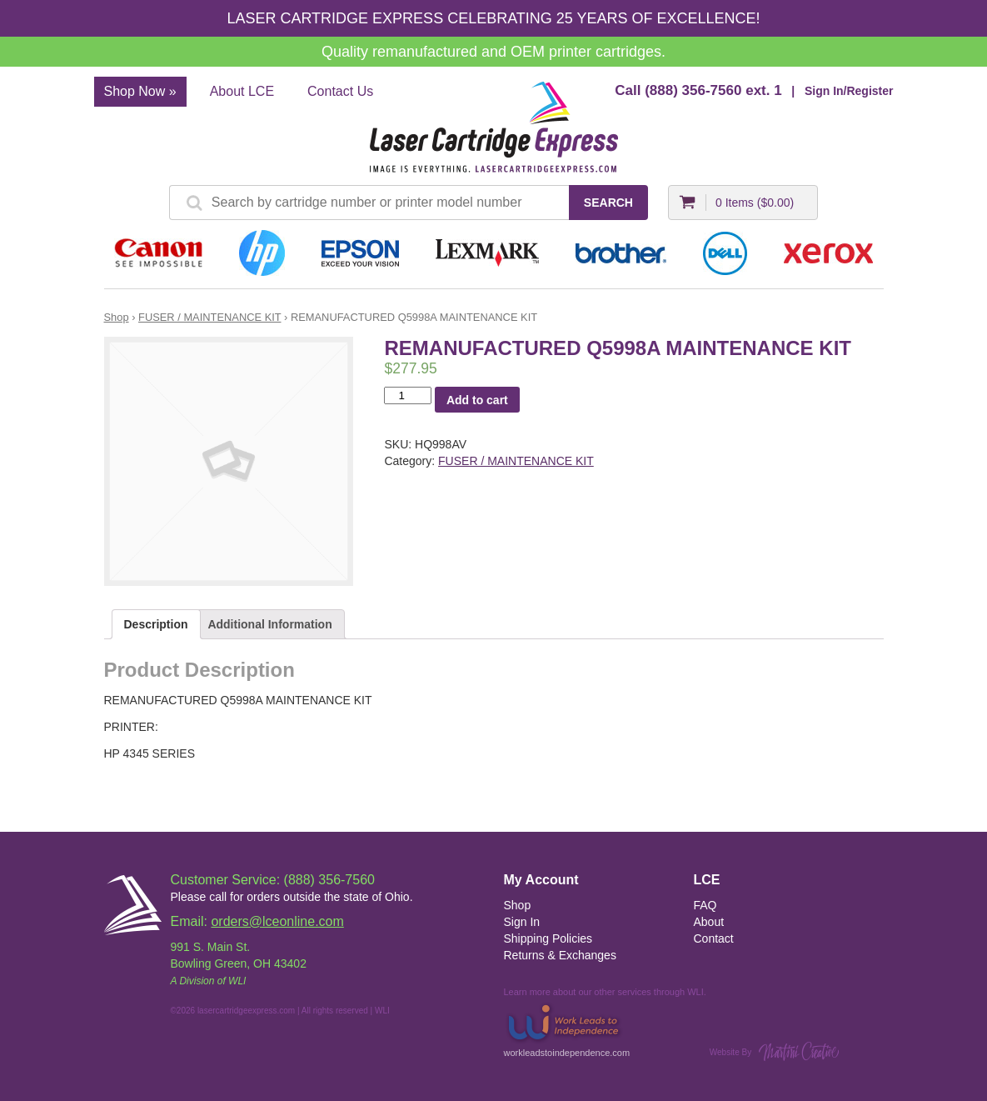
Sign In (522, 921)
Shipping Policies (548, 938)
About (709, 921)
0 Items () (754, 202)
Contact (714, 938)
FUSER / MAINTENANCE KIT (209, 317)
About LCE (242, 91)
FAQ (705, 905)
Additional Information (269, 624)
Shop (116, 317)
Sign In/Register (849, 91)
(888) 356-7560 (693, 90)
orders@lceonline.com (277, 921)
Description (156, 624)
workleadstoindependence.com (567, 1029)
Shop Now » (140, 91)
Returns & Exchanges (560, 955)
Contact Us (340, 91)
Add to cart (477, 400)
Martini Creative (799, 1051)
